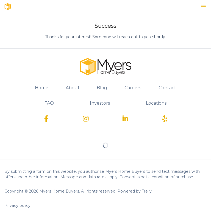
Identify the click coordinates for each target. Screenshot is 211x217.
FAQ (49, 103)
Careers (132, 87)
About (73, 87)
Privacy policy (17, 205)
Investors (100, 103)
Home (41, 87)
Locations (156, 103)
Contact (167, 87)
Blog (102, 87)
